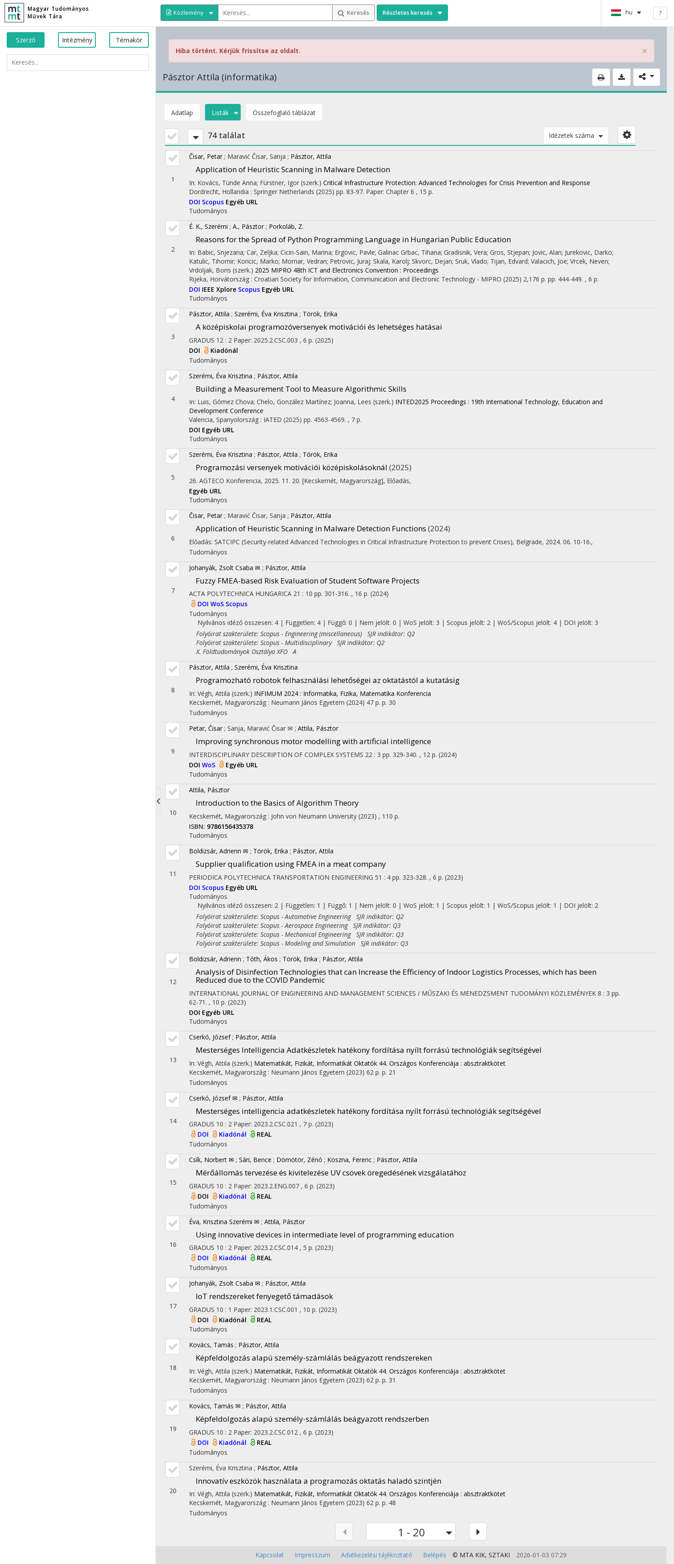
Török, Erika (320, 314)
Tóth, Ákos (262, 959)
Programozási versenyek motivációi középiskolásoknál (291, 467)
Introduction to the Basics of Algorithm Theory (277, 803)
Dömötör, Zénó (299, 1159)
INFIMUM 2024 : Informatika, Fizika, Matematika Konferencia (342, 693)
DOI (195, 202)
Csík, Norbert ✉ (211, 1159)
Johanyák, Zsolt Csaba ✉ (224, 567)
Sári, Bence (255, 1159)
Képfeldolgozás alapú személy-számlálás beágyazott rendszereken (314, 1358)
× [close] (644, 51)
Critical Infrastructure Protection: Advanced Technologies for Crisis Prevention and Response (456, 182)
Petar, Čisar (205, 728)
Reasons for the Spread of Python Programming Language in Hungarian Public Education (353, 239)
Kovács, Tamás (211, 1345)
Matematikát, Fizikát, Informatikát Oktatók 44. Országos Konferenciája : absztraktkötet (380, 1063)
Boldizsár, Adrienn (215, 959)
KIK (480, 1555)
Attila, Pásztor (318, 728)
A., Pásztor (248, 226)
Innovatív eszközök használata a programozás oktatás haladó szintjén (318, 1481)
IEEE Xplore (220, 289)
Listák (223, 112)
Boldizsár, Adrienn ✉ (218, 851)
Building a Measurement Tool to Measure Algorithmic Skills (301, 389)
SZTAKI (499, 1555)
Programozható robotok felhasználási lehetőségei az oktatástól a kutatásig (328, 680)
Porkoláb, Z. (286, 226)
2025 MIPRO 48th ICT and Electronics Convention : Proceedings (347, 270)
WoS (218, 604)
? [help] (660, 13)
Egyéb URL (242, 202)
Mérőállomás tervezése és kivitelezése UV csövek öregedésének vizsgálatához (331, 1172)
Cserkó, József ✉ (213, 1098)
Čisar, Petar (205, 156)
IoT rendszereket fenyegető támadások (264, 1296)
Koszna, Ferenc (349, 1159)
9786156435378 (230, 826)
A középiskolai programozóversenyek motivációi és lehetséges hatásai (319, 327)
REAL (264, 1134)
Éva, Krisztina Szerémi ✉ (224, 1221)
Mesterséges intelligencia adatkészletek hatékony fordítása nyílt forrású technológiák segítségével (368, 1111)
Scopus (214, 202)
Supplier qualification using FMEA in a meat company (291, 864)
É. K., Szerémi (208, 226)
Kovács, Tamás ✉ (215, 1406)
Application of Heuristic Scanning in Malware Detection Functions (311, 528)
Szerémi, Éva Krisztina (266, 314)
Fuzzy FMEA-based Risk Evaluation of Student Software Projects (307, 580)
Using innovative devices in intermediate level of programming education (325, 1234)
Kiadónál (224, 350)
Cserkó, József (209, 1037)
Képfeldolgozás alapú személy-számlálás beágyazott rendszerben (312, 1419)
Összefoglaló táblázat (284, 112)
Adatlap (182, 112)
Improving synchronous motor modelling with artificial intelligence (313, 741)
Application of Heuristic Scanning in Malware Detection (293, 169)
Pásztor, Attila (311, 156)
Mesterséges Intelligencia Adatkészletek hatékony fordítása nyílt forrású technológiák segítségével (369, 1050)
